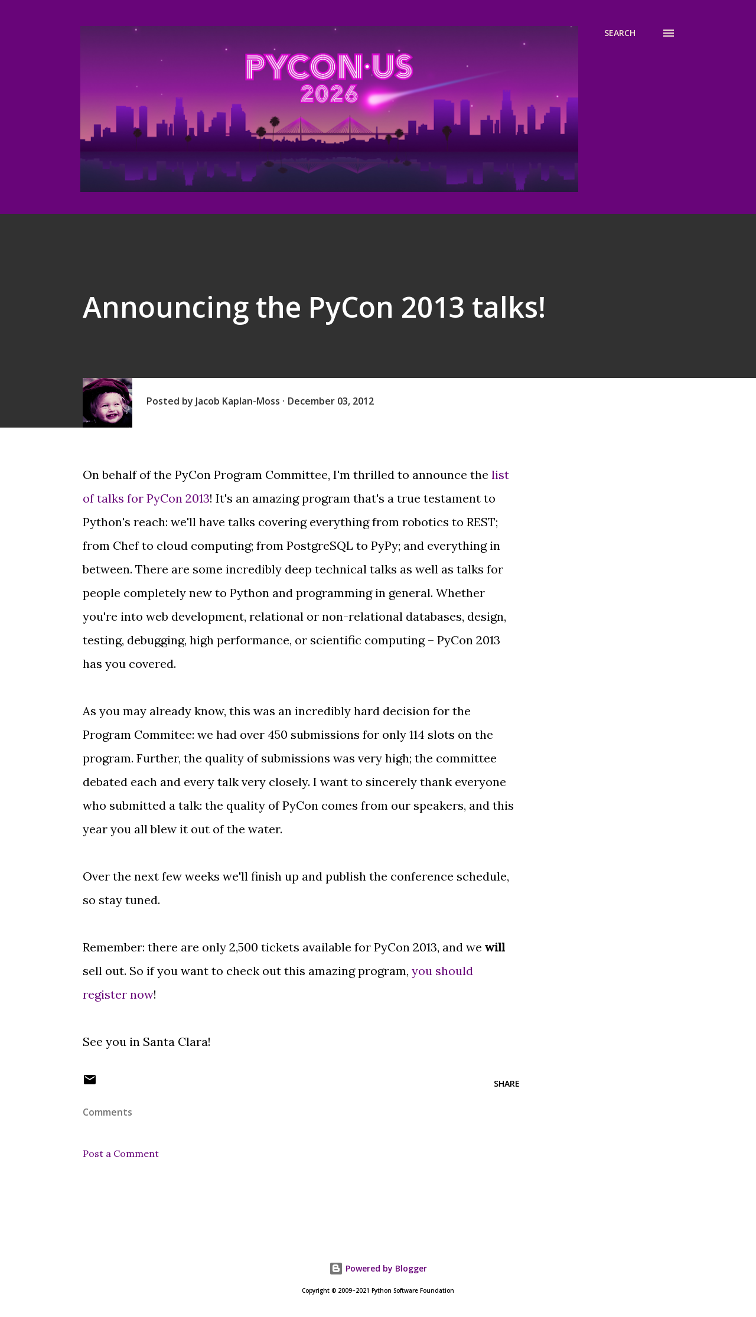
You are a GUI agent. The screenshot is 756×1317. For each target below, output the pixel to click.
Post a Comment (121, 1153)
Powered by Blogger (378, 1268)
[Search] (620, 33)
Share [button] (507, 1083)
